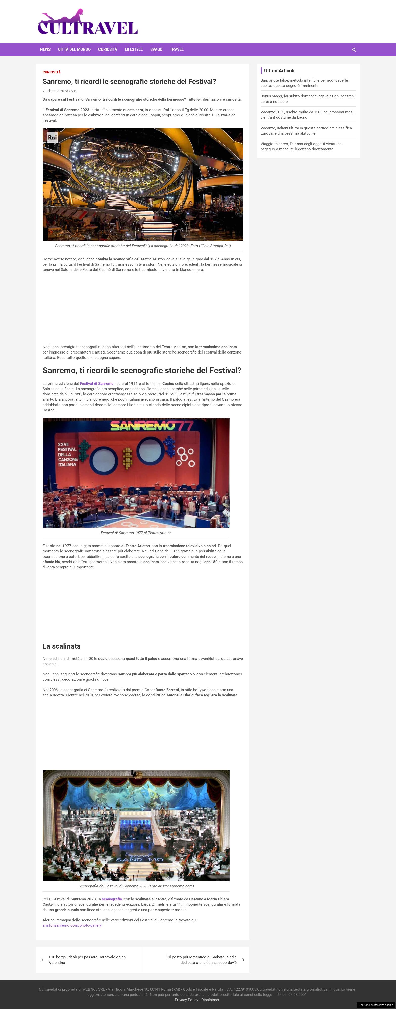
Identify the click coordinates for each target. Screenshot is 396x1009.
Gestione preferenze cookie (376, 1005)
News (45, 49)
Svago (156, 49)
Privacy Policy (186, 1000)
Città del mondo (74, 49)
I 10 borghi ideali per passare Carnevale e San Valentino (87, 960)
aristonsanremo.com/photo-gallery (72, 925)
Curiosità (107, 49)
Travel (177, 49)
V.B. (74, 91)
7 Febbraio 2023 (55, 91)
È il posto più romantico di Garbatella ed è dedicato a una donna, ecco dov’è (201, 960)
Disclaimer (210, 1000)
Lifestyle (134, 49)
